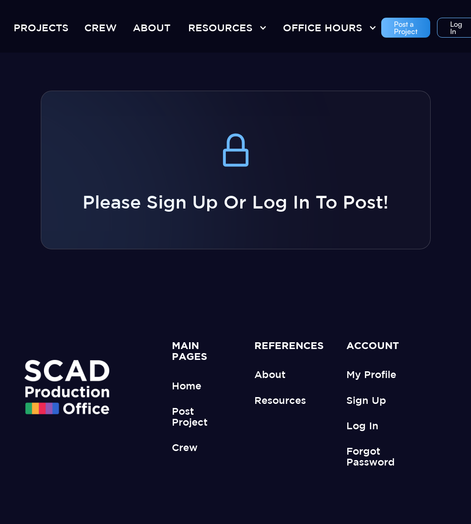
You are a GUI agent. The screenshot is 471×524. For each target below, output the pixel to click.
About (270, 374)
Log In (362, 425)
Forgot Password (370, 456)
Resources (280, 400)
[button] (225, 28)
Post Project (190, 416)
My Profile (371, 374)
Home (186, 385)
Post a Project (406, 27)
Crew (185, 447)
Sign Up (366, 400)
